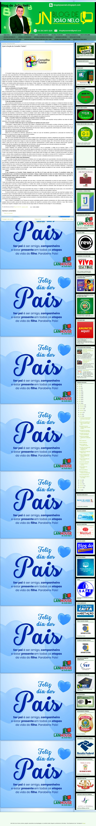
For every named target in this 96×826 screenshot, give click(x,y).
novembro (82, 406)
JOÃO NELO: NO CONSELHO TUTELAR (62, 39)
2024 (80, 386)
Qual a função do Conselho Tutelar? (84, 445)
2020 (80, 393)
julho (81, 414)
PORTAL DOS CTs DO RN (75, 37)
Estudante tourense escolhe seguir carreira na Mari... (85, 427)
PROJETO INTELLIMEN (85, 34)
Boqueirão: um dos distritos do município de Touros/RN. (88, 350)
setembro (82, 410)
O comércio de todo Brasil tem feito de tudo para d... (85, 419)
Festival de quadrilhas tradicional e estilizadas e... (85, 437)
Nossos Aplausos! (83, 442)
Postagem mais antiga (67, 219)
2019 (80, 395)
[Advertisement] (26, 817)
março (81, 483)
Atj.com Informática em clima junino (84, 459)
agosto (81, 412)
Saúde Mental (86, 370)
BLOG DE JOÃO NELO (16, 34)
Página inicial (7, 34)
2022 (80, 390)
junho (81, 416)
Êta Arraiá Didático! (84, 469)
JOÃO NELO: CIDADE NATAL (71, 34)
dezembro (82, 405)
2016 (80, 401)
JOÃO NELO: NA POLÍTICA (43, 34)
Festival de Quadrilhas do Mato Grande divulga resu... (85, 423)
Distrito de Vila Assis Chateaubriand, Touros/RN (87, 361)
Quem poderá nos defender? (83, 467)
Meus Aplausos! (83, 440)
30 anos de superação (84, 461)
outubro (81, 408)
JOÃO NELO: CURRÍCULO (29, 34)
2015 (80, 403)
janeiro (81, 487)
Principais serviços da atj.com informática (84, 434)
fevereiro (82, 485)
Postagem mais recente (7, 219)
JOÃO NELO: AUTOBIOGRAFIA (24, 37)
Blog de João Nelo (15, 5)
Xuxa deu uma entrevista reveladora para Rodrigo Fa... (85, 448)
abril (81, 482)
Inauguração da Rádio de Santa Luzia (85, 452)
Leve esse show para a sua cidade (84, 477)
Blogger (83, 823)
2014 (80, 489)
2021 (80, 392)
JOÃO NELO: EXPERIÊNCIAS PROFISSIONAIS (43, 37)
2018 (80, 397)
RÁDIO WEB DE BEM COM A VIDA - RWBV (12, 39)
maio (81, 480)
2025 (80, 384)
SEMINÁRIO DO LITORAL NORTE (80, 39)
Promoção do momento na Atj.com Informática (85, 431)
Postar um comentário (8, 213)
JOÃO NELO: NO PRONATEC (9, 37)
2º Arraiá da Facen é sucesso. (84, 464)
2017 (80, 399)
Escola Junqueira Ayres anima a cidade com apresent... (84, 456)
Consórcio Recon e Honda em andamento (85, 472)
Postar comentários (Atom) (39, 222)
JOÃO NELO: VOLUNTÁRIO (57, 34)
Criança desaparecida (84, 474)
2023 (80, 388)
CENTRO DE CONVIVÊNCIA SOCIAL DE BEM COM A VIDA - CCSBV (37, 39)
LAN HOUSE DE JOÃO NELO (61, 37)
